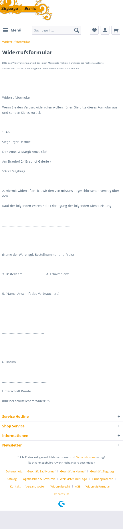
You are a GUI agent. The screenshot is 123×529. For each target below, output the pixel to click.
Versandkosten (85, 457)
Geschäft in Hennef (72, 471)
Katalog (12, 479)
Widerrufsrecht (60, 486)
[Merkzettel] (94, 30)
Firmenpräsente (102, 479)
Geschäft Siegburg (102, 471)
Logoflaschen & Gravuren (38, 479)
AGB (78, 486)
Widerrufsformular (97, 486)
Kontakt (15, 486)
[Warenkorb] (115, 30)
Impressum (61, 494)
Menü (12, 30)
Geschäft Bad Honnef (41, 471)
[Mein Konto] (105, 30)
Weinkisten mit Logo (73, 479)
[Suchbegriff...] (56, 30)
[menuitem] (12, 30)
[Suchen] (76, 30)
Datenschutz (14, 471)
